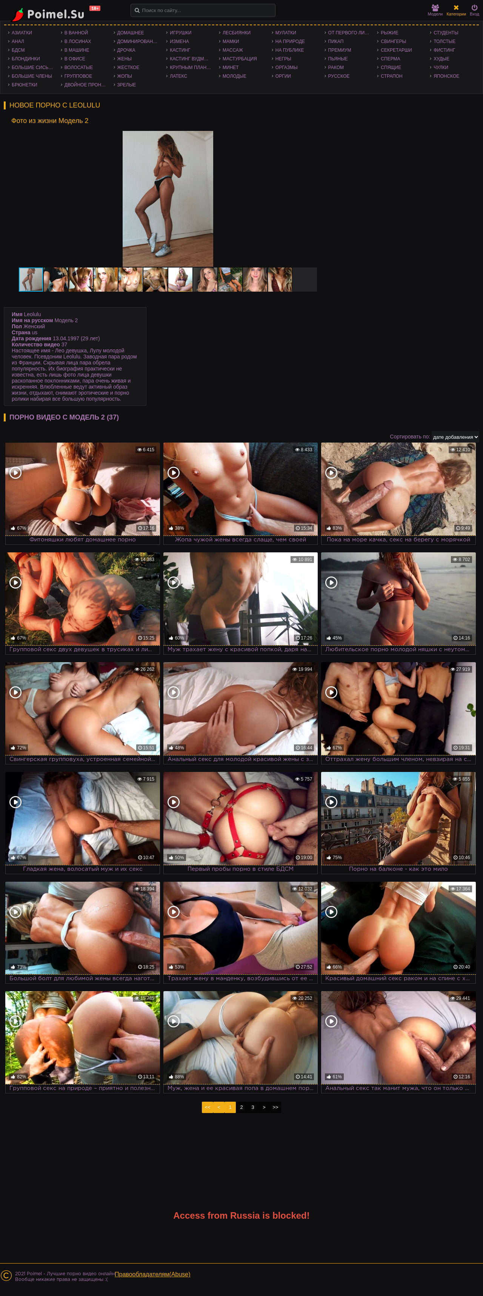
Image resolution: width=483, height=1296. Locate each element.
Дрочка (126, 50)
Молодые (234, 76)
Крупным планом (192, 67)
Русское (339, 76)
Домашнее (130, 32)
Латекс (178, 76)
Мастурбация (240, 58)
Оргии (283, 76)
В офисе (75, 58)
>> (275, 1107)
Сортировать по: (410, 437)
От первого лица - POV (351, 32)
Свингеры (393, 41)
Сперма (390, 58)
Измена (179, 41)
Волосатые (79, 67)
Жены (124, 58)
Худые (441, 58)
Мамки (231, 41)
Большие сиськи (33, 67)
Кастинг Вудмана (191, 58)
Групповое (78, 76)
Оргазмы (286, 67)
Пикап (336, 41)
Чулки (441, 67)
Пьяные (338, 58)
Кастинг (180, 50)
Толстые (444, 41)
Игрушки (180, 32)
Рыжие (389, 32)
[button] (317, 138)
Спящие (391, 67)
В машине (77, 50)
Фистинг (444, 50)
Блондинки (26, 58)
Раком (336, 67)
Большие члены (32, 76)
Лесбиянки (237, 32)
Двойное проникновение (87, 85)
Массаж (233, 50)
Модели (435, 10)
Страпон (391, 76)
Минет (231, 67)
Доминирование (138, 41)
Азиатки (22, 32)
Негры (283, 58)
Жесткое (128, 67)
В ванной (76, 32)
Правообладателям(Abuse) (153, 1274)
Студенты (446, 32)
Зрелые (126, 85)
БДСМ (18, 50)
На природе (290, 41)
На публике (289, 50)
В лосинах (78, 41)
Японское (446, 76)
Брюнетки (24, 85)
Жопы (124, 76)
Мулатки (285, 32)
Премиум (339, 50)
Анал (18, 41)
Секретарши (396, 50)
